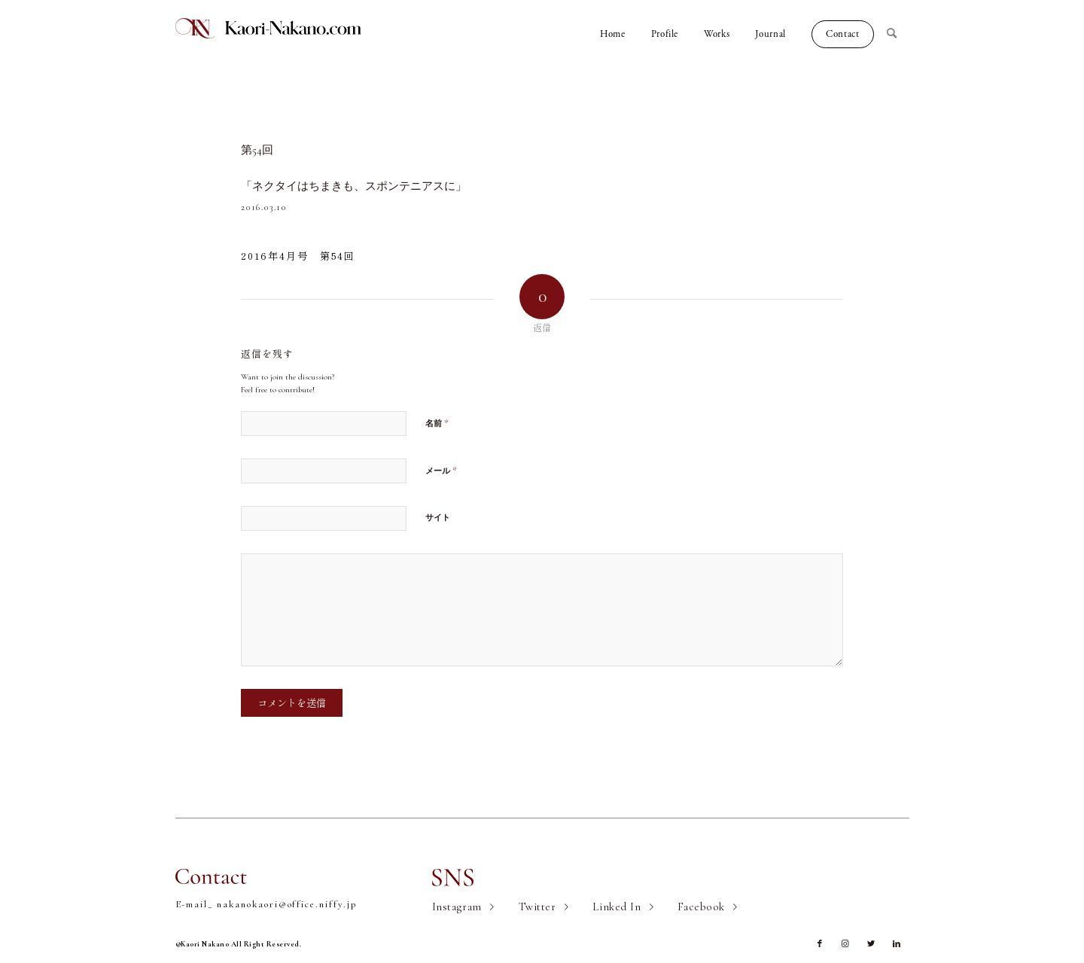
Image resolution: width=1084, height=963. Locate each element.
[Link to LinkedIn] (896, 944)
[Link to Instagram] (845, 944)
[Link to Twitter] (871, 944)
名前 (437, 423)
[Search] (898, 34)
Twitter (537, 906)
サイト (437, 518)
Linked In (616, 906)
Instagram (457, 906)
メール (441, 471)
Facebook (701, 906)
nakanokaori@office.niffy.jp (287, 904)
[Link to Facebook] (819, 944)
